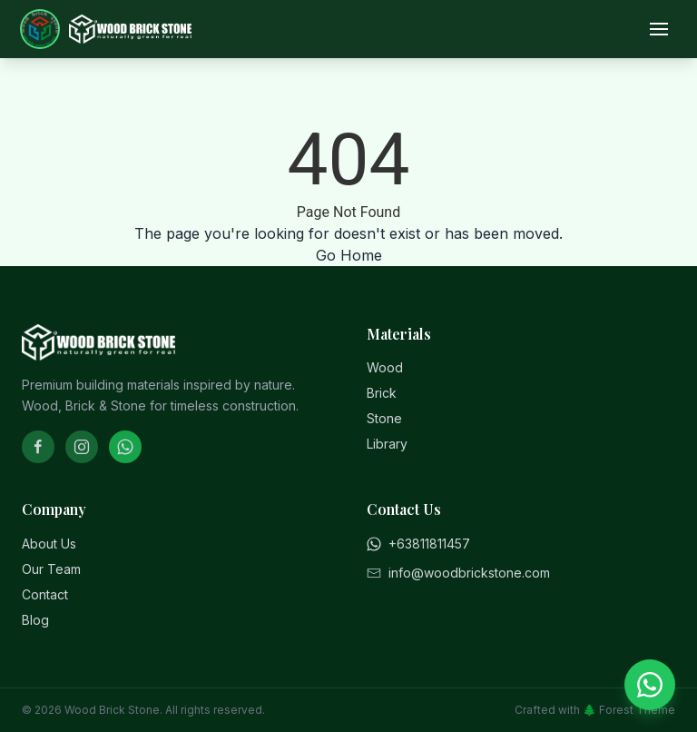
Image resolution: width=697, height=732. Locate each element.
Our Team (51, 569)
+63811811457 (418, 543)
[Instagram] (81, 446)
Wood (385, 367)
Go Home (349, 255)
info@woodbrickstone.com (458, 572)
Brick (382, 393)
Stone (384, 418)
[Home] (106, 29)
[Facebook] (38, 446)
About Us (49, 543)
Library (387, 443)
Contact (45, 594)
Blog (35, 620)
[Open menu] (659, 29)
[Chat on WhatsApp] (649, 684)
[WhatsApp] (125, 446)
